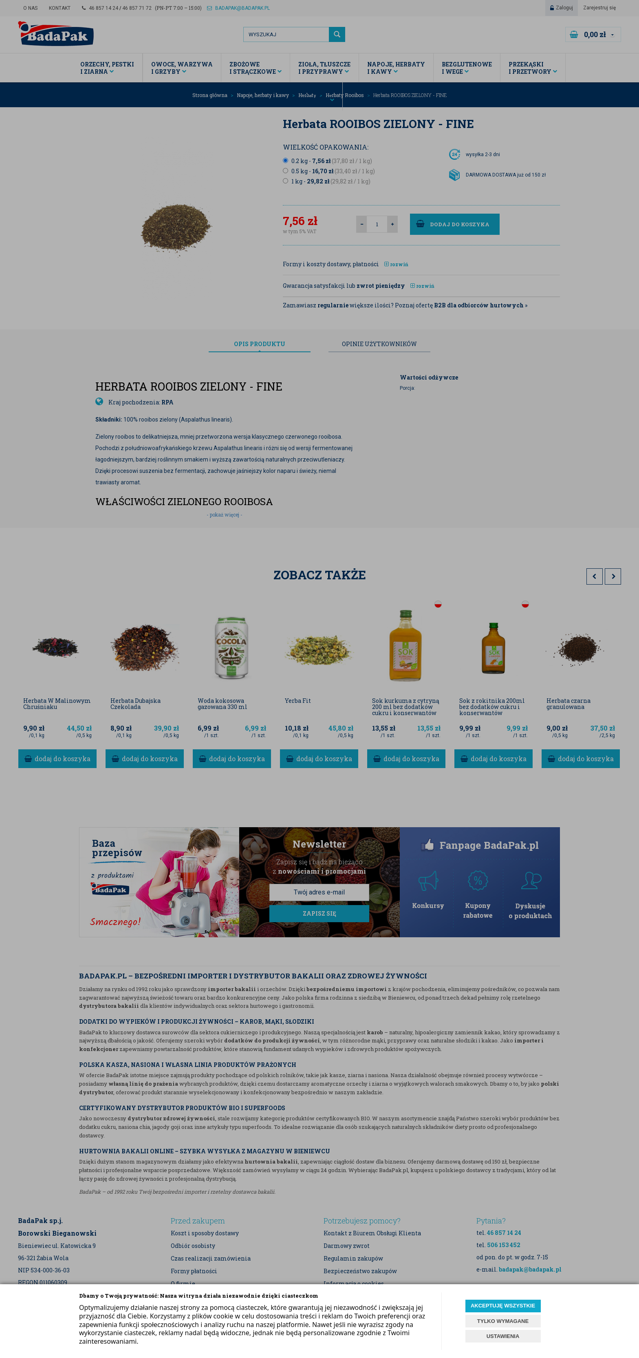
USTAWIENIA (503, 1336)
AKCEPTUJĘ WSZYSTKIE (503, 1306)
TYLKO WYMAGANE (503, 1321)
